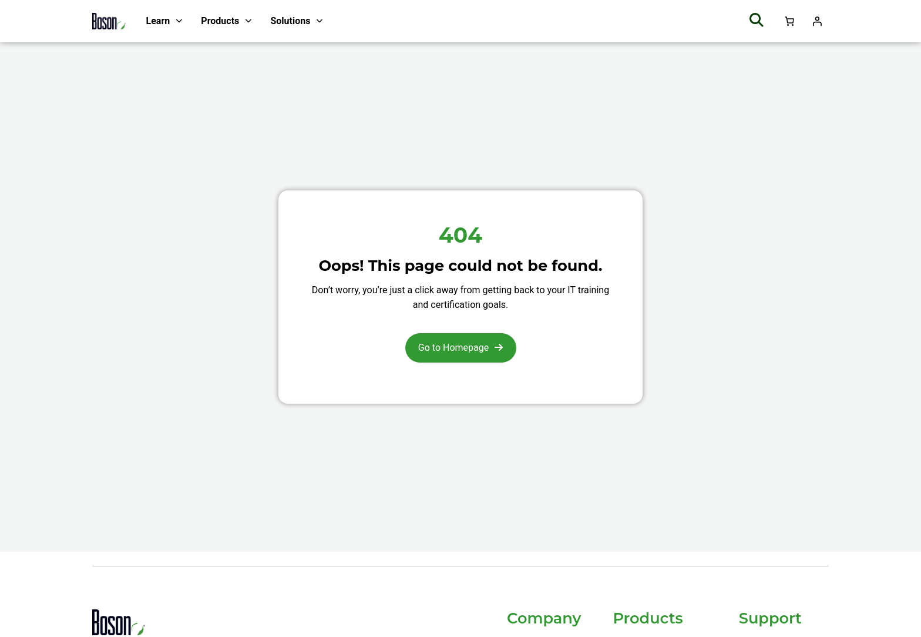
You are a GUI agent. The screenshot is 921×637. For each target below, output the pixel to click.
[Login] (817, 21)
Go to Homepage (453, 347)
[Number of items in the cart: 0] (789, 21)
